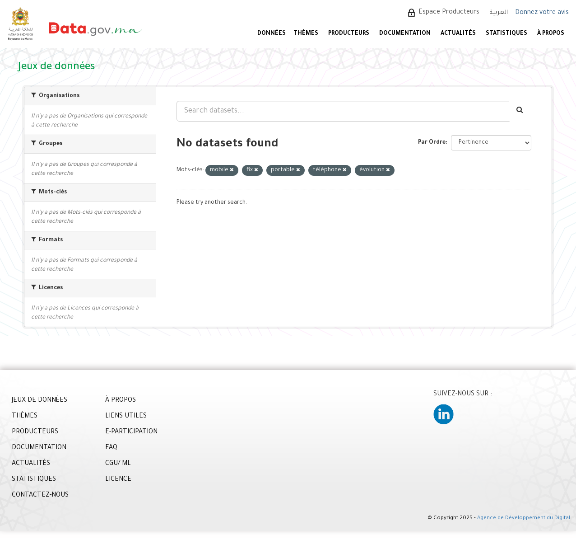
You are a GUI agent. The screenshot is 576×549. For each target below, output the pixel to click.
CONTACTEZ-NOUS (40, 495)
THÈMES (24, 416)
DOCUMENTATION (405, 34)
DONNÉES (271, 34)
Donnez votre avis (542, 13)
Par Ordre (432, 143)
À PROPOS (550, 34)
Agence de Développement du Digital (523, 518)
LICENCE (118, 479)
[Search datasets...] (343, 111)
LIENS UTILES (126, 416)
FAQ (111, 448)
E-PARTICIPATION (131, 432)
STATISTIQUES (506, 34)
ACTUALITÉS (458, 34)
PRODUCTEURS (348, 34)
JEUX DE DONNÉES (39, 400)
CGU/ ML (118, 464)
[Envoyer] (520, 111)
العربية (499, 12)
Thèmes (305, 34)
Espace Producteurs (448, 12)
